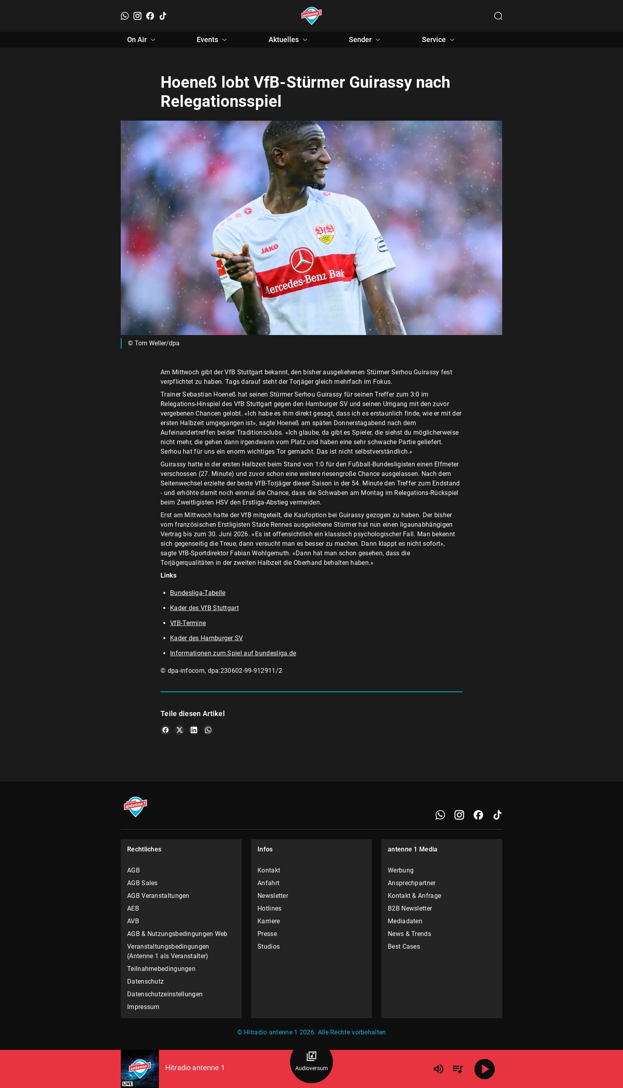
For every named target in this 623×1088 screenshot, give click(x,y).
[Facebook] (150, 16)
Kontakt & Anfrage (414, 895)
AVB (133, 921)
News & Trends (409, 934)
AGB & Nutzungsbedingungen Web (177, 934)
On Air (142, 39)
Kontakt (268, 870)
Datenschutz (145, 981)
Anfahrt (268, 883)
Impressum (143, 1007)
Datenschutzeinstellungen (165, 994)
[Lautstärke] (438, 1069)
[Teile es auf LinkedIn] (194, 730)
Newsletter (272, 895)
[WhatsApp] (125, 16)
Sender (366, 39)
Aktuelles (289, 39)
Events (213, 39)
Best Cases (404, 946)
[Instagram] (137, 16)
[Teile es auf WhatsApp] (208, 730)
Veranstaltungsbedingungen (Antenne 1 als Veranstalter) (168, 951)
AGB (133, 870)
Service (439, 39)
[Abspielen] (485, 1069)
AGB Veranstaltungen (158, 895)
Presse (267, 934)
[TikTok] (163, 16)
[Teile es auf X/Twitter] (179, 730)
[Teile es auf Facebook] (165, 730)
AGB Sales (142, 883)
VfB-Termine (188, 623)
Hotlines (269, 908)
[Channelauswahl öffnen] (498, 16)
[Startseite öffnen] (312, 16)
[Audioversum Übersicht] (311, 1061)
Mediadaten (405, 921)
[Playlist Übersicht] (457, 1069)
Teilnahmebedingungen (161, 968)
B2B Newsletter (410, 908)
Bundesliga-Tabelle (197, 593)
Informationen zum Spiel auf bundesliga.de (233, 653)
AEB (133, 908)
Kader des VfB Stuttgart (204, 608)
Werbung (401, 870)
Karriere (268, 921)
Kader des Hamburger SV (206, 638)
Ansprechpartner (412, 883)
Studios (268, 946)
